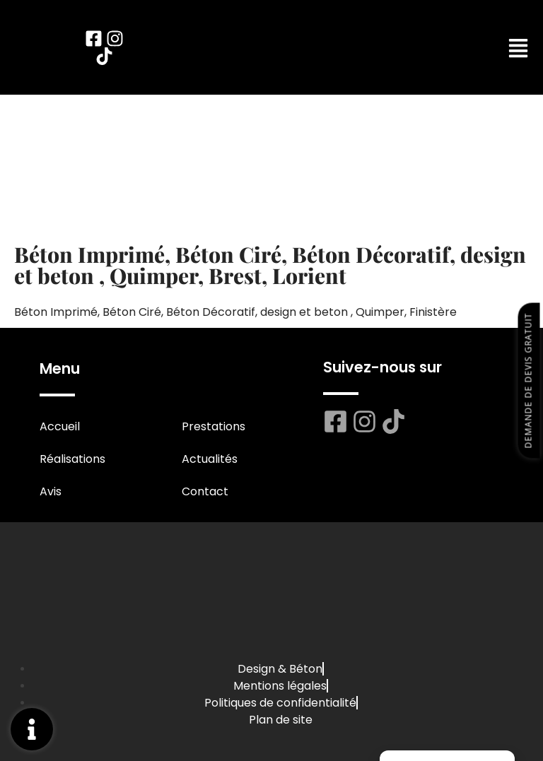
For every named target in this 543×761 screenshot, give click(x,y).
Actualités (210, 459)
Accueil (60, 426)
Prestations (213, 426)
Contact (205, 491)
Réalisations (72, 459)
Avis (51, 491)
